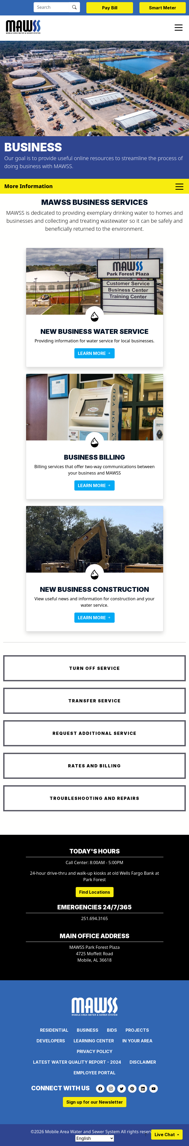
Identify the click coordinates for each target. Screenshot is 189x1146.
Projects (137, 1030)
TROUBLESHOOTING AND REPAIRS (94, 798)
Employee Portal (94, 1072)
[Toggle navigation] (178, 27)
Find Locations (94, 892)
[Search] (51, 7)
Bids (112, 1030)
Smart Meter (162, 7)
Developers (51, 1040)
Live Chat (165, 1134)
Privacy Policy (94, 1051)
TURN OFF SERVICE (94, 668)
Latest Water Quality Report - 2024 (77, 1062)
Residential (54, 1030)
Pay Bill (109, 7)
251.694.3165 (94, 918)
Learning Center (94, 1040)
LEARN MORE (94, 353)
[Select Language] (94, 1138)
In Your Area (137, 1040)
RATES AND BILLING (94, 765)
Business (87, 1030)
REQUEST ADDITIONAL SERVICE (94, 733)
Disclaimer (143, 1062)
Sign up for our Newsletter (94, 1102)
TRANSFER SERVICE (94, 700)
